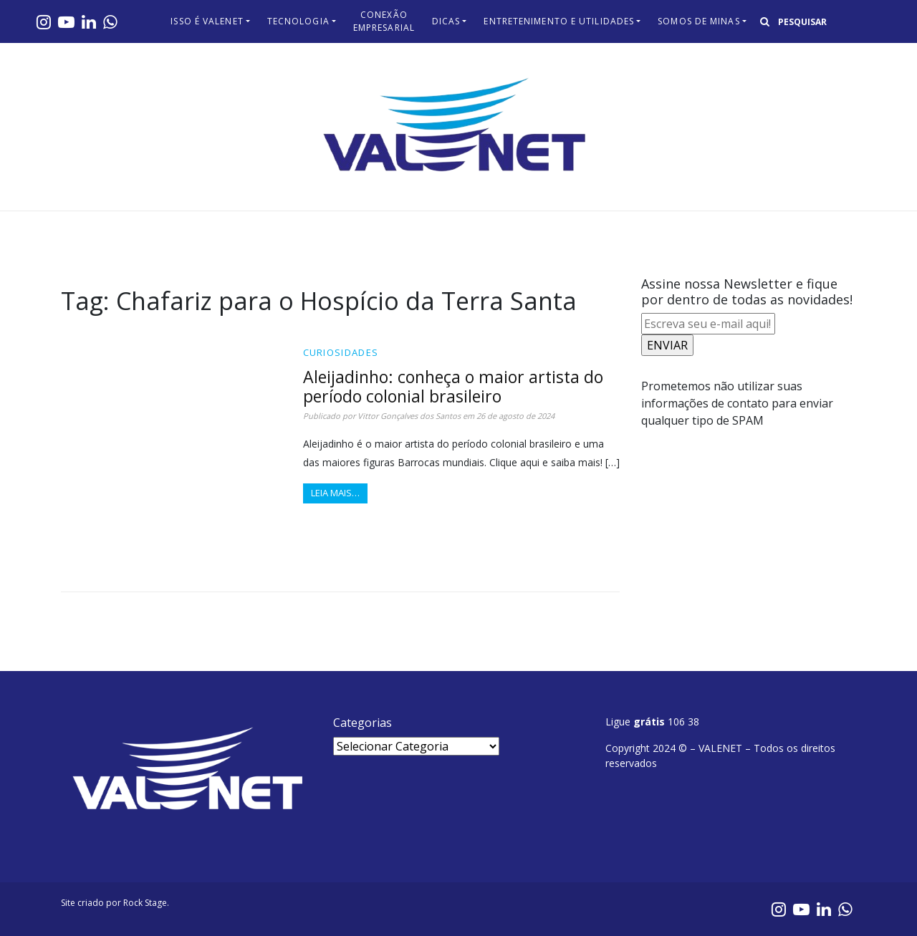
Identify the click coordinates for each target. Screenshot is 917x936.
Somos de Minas (698, 21)
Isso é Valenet (207, 21)
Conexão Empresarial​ (384, 21)
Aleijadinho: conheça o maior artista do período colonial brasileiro (453, 386)
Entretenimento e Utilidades (559, 21)
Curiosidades (341, 352)
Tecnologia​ (298, 21)
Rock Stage (145, 903)
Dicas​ (446, 21)
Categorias (362, 722)
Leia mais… (335, 492)
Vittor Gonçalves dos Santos (409, 415)
